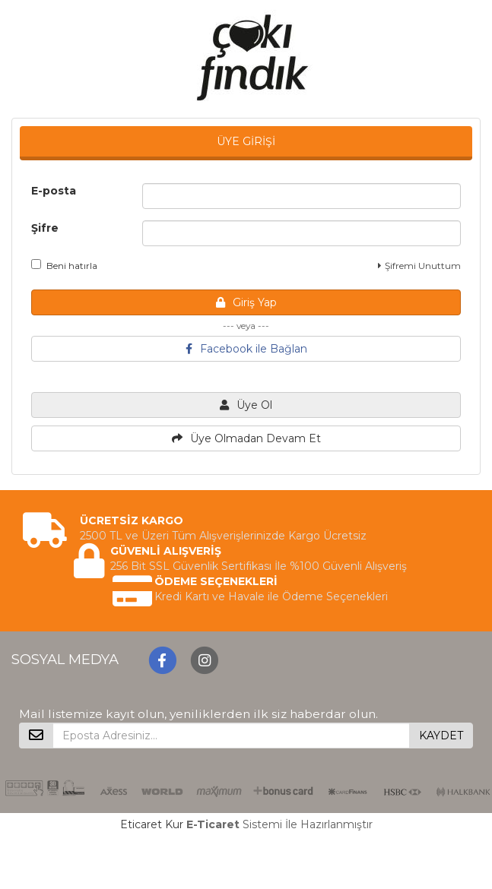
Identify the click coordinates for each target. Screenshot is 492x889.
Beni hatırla (64, 265)
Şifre (45, 228)
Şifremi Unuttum (419, 265)
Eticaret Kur (151, 824)
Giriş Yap (246, 302)
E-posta (53, 191)
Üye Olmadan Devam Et (246, 438)
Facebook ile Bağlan (246, 349)
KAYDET (441, 735)
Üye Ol (246, 405)
